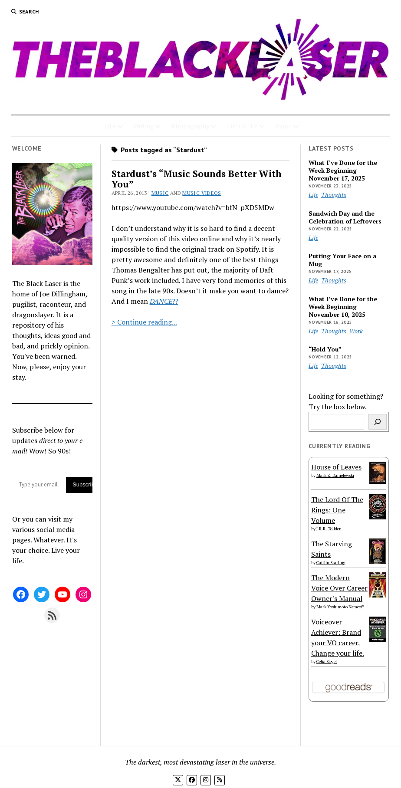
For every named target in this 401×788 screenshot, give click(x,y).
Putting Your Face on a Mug (342, 260)
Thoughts (333, 194)
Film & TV (242, 125)
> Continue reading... (144, 322)
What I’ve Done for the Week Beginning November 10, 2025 (343, 306)
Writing (144, 125)
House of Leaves (336, 467)
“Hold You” (325, 349)
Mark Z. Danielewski (335, 475)
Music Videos (201, 193)
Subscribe (82, 484)
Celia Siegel (326, 661)
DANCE (161, 301)
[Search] (377, 422)
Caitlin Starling (330, 562)
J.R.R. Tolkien (329, 529)
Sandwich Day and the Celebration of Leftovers (345, 217)
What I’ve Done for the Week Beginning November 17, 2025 (343, 170)
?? (175, 301)
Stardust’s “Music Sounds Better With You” (197, 178)
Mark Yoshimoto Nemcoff (340, 607)
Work (356, 331)
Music (283, 125)
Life (110, 125)
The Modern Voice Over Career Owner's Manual (339, 588)
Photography (190, 125)
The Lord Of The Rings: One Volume (337, 510)
